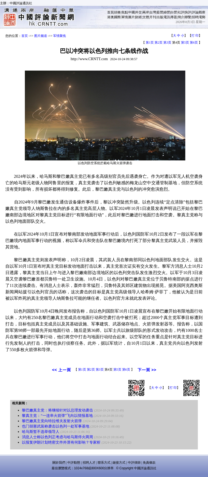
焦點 (124, 12)
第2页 (159, 42)
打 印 (195, 35)
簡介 (181, 17)
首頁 (110, 12)
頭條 (117, 12)
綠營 (167, 12)
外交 (138, 12)
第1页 (150, 42)
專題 (174, 17)
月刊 (152, 17)
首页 (24, 36)
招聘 (195, 17)
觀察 (202, 12)
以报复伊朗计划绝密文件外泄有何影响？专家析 (61, 442)
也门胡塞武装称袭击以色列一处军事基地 (55, 426)
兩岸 (145, 12)
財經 (138, 17)
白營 (174, 12)
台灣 (152, 12)
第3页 (167, 42)
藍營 (160, 12)
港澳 (110, 17)
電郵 (202, 17)
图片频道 (40, 36)
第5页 (185, 42)
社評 (181, 12)
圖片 (131, 17)
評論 (195, 12)
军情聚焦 (59, 36)
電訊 (167, 17)
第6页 (194, 42)
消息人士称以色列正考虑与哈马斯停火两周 (57, 437)
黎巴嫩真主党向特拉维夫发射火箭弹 (52, 421)
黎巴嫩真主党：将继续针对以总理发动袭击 (57, 410)
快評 (188, 12)
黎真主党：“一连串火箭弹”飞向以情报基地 (57, 416)
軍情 (124, 17)
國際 (117, 17)
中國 (131, 12)
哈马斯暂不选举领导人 (40, 432)
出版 (160, 17)
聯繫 (188, 17)
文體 (145, 17)
